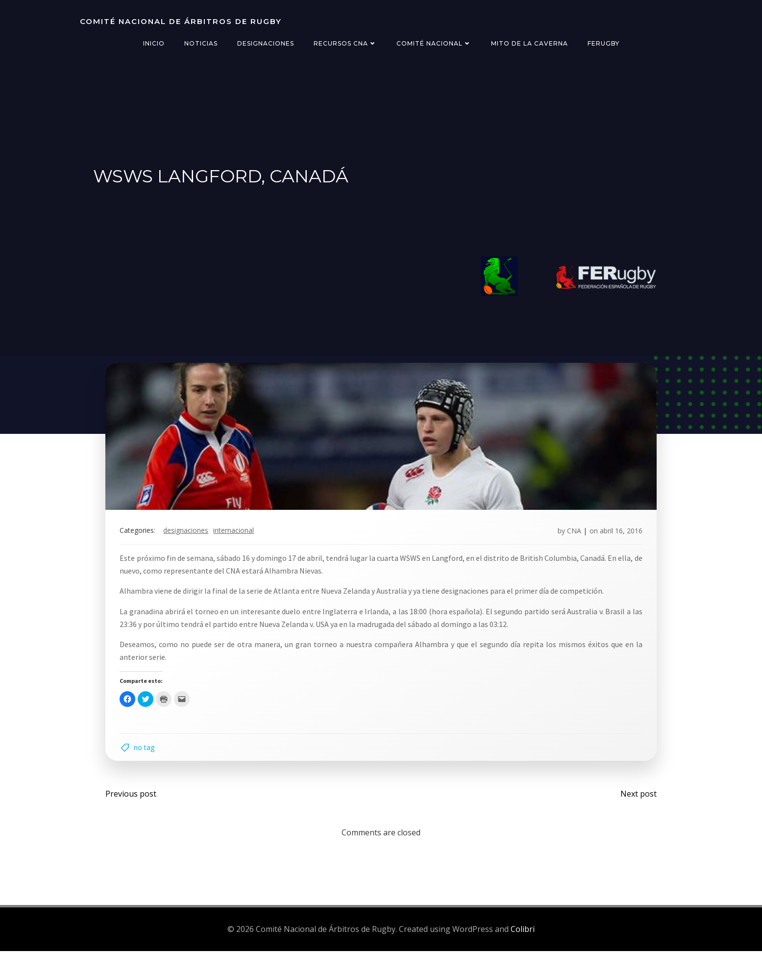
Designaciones (265, 43)
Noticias (201, 43)
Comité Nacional (433, 43)
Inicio (154, 43)
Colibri (523, 932)
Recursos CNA (345, 43)
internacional (235, 532)
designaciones (187, 532)
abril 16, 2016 (620, 532)
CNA (573, 532)
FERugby (603, 43)
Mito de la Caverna (529, 43)
